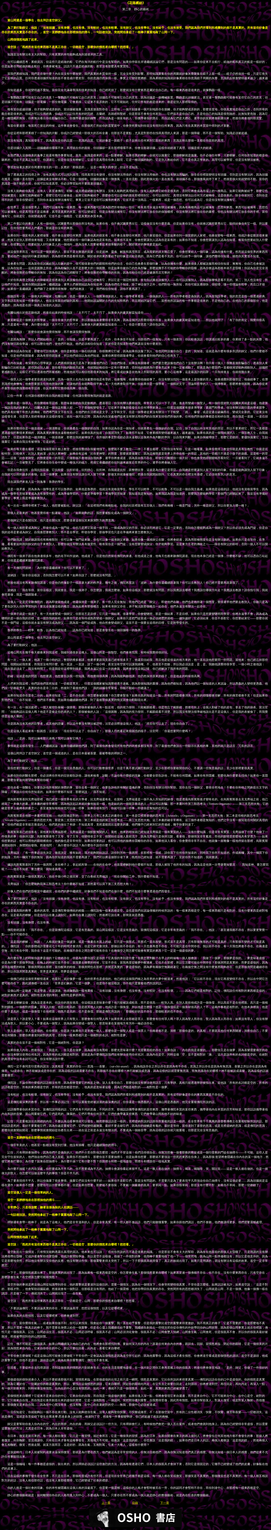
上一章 (106, 1502)
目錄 (135, 1502)
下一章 (164, 1502)
